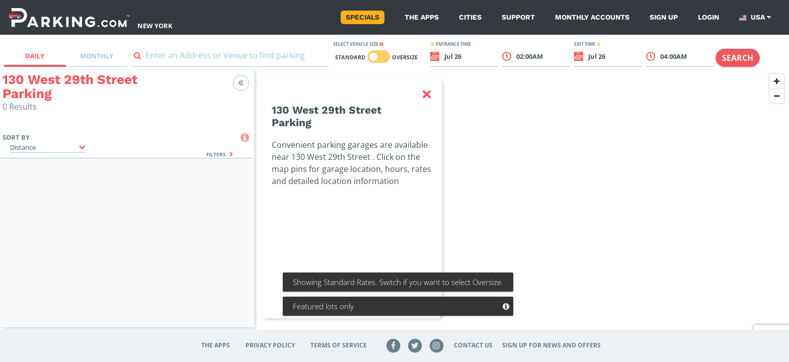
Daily (34, 55)
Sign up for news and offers (551, 345)
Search (737, 57)
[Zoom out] (776, 95)
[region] (521, 204)
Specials (362, 17)
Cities (470, 17)
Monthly (96, 55)
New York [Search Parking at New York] (155, 25)
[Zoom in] (776, 81)
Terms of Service (338, 345)
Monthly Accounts (592, 17)
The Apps (422, 17)
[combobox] (230, 57)
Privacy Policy (270, 345)
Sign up (664, 17)
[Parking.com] (69, 17)
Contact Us (473, 345)
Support (518, 17)
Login (708, 17)
